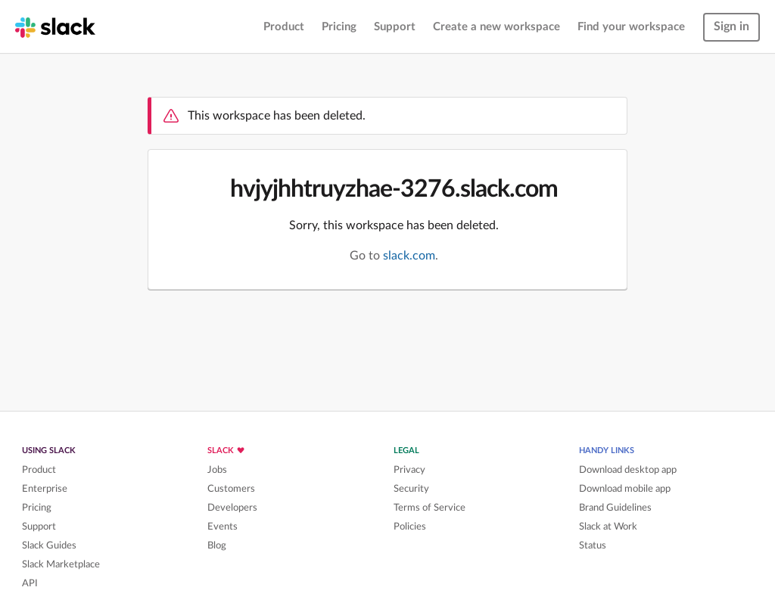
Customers (231, 488)
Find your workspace (631, 27)
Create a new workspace (496, 27)
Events (222, 526)
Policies (410, 526)
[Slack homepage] (55, 26)
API (30, 583)
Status (592, 545)
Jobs (217, 470)
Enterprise (44, 488)
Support (395, 27)
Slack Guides (49, 545)
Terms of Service (429, 507)
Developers (232, 507)
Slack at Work (608, 526)
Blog (216, 545)
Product (283, 27)
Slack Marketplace (61, 564)
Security (411, 488)
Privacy (409, 470)
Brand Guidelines (615, 507)
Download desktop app (628, 470)
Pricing (339, 27)
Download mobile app (625, 488)
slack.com (409, 256)
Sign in (731, 26)
